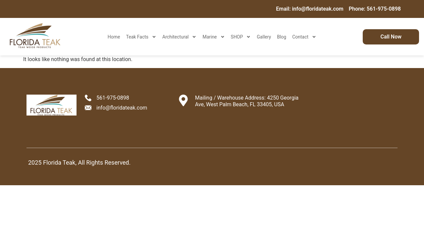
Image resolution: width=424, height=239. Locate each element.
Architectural (179, 37)
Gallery (264, 37)
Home (114, 37)
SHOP (241, 37)
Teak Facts (141, 37)
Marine (213, 37)
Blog (281, 37)
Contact (304, 37)
